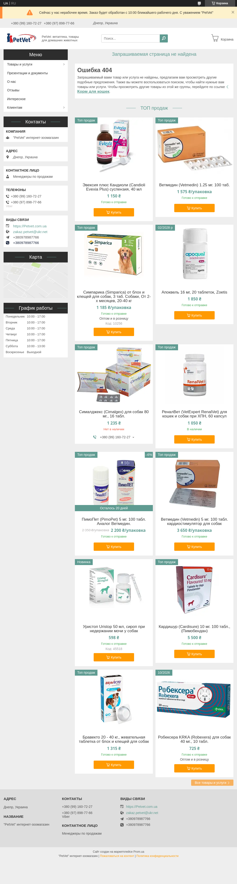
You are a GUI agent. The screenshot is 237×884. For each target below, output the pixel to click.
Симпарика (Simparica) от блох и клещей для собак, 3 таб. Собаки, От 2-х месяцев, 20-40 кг (114, 296)
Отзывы (13, 90)
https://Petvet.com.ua (30, 226)
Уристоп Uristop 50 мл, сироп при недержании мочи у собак (114, 629)
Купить (116, 212)
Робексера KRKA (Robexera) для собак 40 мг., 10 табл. (194, 739)
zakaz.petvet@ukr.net (30, 232)
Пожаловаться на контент (117, 856)
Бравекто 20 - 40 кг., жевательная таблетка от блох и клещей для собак (114, 739)
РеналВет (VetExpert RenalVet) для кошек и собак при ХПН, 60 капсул (194, 414)
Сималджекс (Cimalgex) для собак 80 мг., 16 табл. (114, 414)
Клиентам (14, 107)
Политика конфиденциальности (157, 856)
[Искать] (164, 38)
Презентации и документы (27, 73)
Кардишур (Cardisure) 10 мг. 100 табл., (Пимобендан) (194, 629)
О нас (11, 82)
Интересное (16, 99)
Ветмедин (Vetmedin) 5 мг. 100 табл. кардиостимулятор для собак (194, 521)
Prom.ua (138, 851)
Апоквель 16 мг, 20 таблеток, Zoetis (194, 292)
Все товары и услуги (210, 783)
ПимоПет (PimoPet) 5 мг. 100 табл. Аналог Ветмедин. (114, 521)
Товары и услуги (19, 64)
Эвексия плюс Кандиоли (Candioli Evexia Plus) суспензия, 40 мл (113, 187)
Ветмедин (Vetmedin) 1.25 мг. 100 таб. (194, 185)
